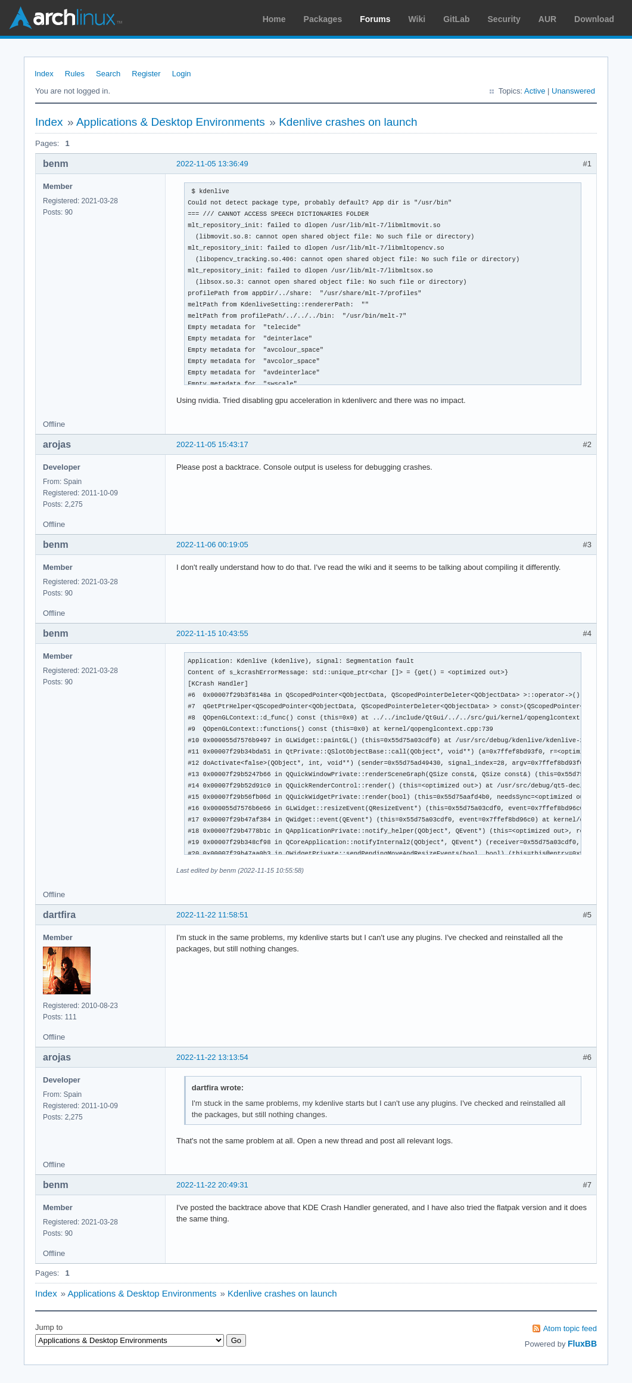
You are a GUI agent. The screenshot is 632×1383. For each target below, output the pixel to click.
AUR (547, 19)
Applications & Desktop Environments (170, 122)
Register (146, 73)
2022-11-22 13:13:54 (212, 1057)
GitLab (456, 19)
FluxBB (582, 1343)
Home (274, 19)
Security (504, 19)
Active (534, 90)
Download (594, 19)
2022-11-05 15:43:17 (212, 444)
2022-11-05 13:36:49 (212, 163)
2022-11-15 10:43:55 (212, 633)
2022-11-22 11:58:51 (212, 914)
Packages (323, 19)
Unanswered (573, 90)
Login (181, 73)
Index (44, 73)
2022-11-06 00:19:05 (212, 544)
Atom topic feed (570, 1328)
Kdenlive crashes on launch (348, 122)
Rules (75, 73)
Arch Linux (65, 18)
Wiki (417, 19)
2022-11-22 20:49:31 (212, 1184)
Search (108, 73)
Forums (375, 19)
